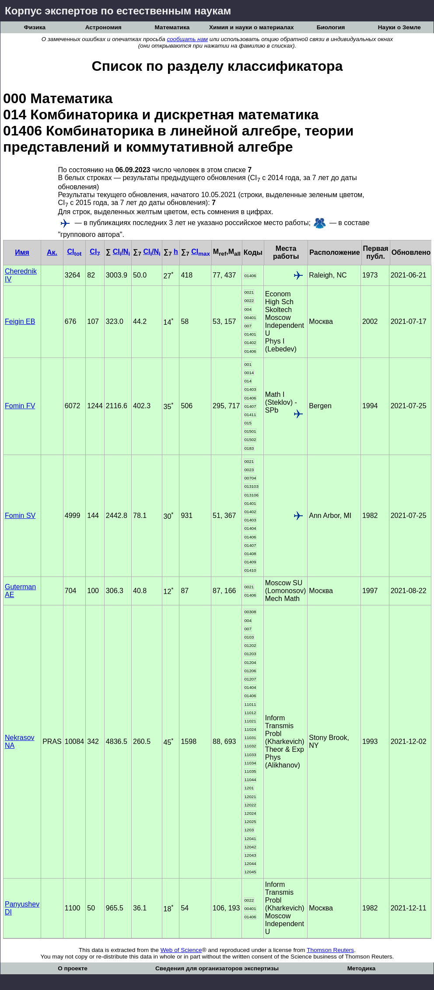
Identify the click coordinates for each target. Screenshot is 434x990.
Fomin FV (20, 406)
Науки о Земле (399, 27)
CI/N (121, 251)
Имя (22, 252)
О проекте (73, 968)
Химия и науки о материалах (251, 27)
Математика (171, 27)
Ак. (52, 252)
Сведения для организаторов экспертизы (217, 968)
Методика (361, 968)
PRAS (52, 741)
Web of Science (181, 950)
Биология (331, 27)
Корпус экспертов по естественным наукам (118, 11)
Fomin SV (20, 515)
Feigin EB (20, 321)
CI (74, 251)
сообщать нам (187, 39)
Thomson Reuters (330, 950)
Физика (35, 27)
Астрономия (103, 27)
